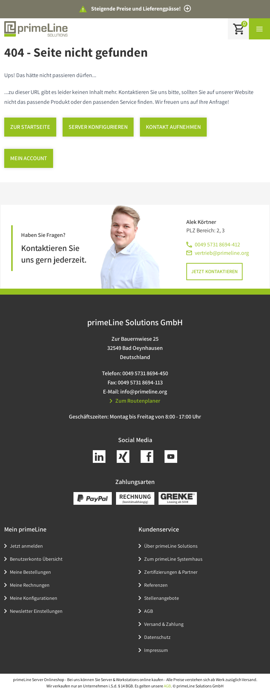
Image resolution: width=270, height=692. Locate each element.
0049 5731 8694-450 (145, 373)
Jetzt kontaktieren (214, 271)
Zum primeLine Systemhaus (173, 559)
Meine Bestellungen (30, 572)
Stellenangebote (161, 598)
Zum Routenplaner (135, 400)
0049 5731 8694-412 (217, 244)
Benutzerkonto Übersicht (36, 559)
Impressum (156, 650)
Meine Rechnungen (30, 585)
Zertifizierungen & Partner (171, 572)
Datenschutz (157, 637)
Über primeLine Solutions (171, 546)
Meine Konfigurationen (33, 598)
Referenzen (156, 585)
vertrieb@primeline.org (222, 253)
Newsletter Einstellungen (36, 611)
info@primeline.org (143, 391)
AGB (148, 611)
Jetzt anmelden (26, 546)
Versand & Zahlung (164, 624)
